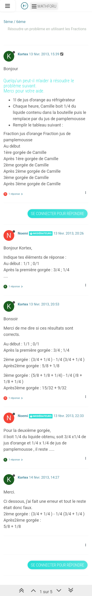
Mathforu (44, 6)
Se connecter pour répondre (57, 213)
